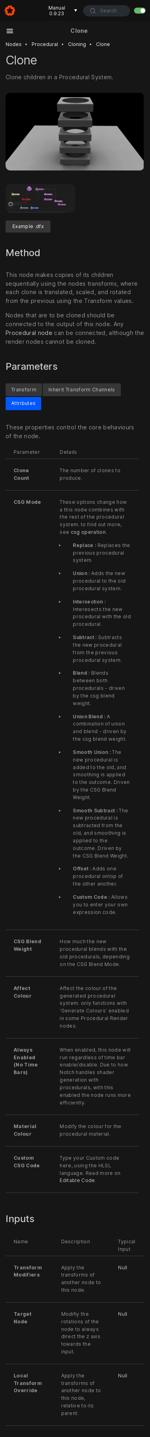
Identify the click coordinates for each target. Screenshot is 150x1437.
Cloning (77, 44)
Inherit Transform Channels (81, 390)
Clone (103, 44)
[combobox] (106, 10)
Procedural (45, 44)
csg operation (88, 532)
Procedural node (29, 332)
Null (122, 1268)
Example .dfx (28, 226)
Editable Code (77, 1181)
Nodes (14, 44)
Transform (23, 390)
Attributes (23, 403)
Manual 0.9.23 (63, 10)
